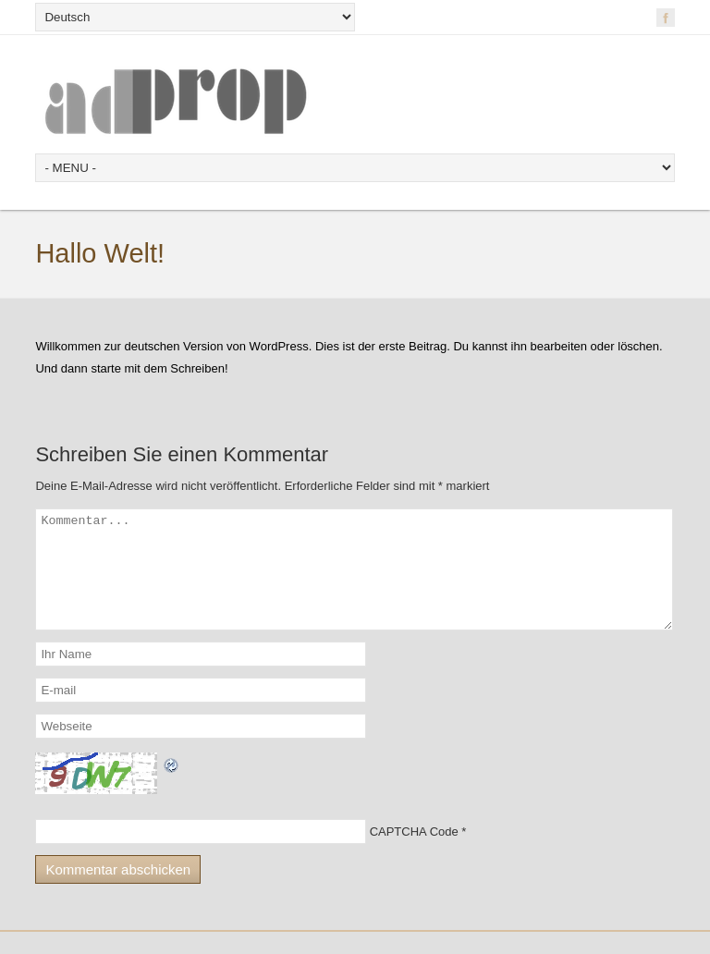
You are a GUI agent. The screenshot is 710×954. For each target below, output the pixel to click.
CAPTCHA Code (414, 854)
